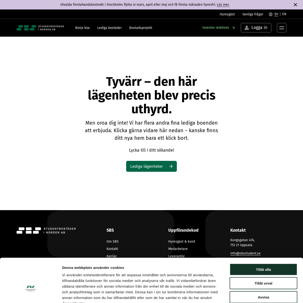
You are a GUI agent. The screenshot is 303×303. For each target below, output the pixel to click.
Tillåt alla (263, 241)
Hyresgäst (227, 14)
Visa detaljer (257, 294)
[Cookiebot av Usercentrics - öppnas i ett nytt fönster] (30, 293)
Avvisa (263, 268)
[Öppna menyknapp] (281, 27)
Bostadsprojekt (140, 28)
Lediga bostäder (109, 28)
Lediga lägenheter (146, 166)
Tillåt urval (263, 255)
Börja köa (82, 28)
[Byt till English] (284, 14)
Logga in (256, 27)
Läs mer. (223, 5)
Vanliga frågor (252, 14)
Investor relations (215, 28)
